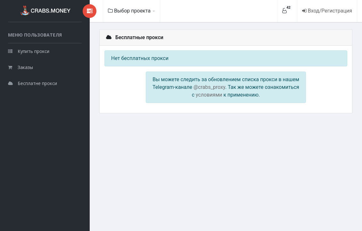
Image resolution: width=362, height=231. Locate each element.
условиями (209, 95)
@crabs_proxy (209, 87)
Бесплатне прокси (32, 83)
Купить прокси (28, 51)
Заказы (20, 67)
